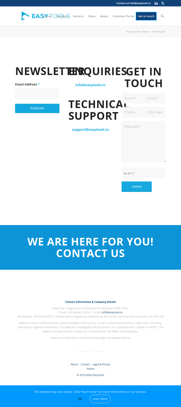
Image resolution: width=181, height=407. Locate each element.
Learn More (100, 399)
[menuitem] (47, 16)
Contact (85, 364)
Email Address (27, 84)
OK (80, 399)
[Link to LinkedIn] (156, 3)
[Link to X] (163, 3)
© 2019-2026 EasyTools (90, 375)
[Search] (162, 16)
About (74, 364)
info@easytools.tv (140, 3)
